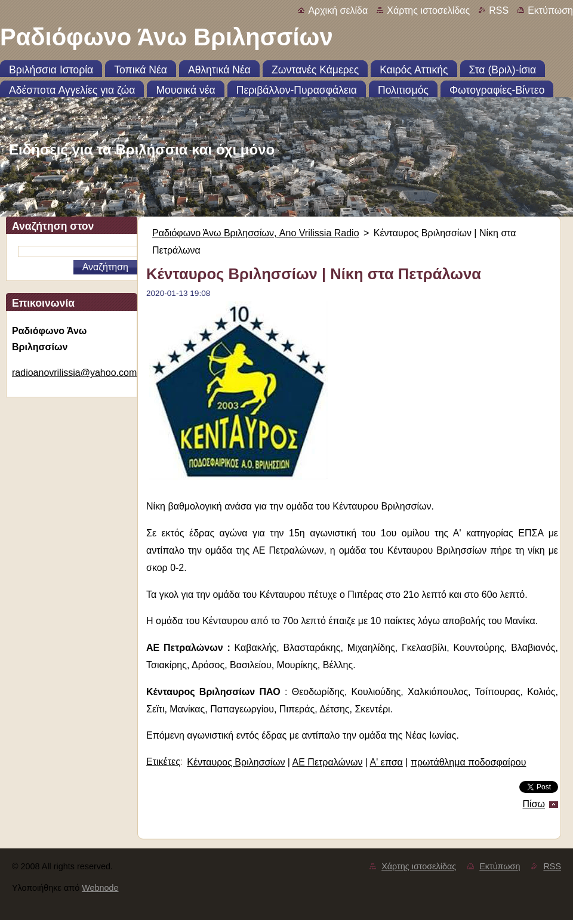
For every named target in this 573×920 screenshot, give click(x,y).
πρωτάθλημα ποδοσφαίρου (468, 762)
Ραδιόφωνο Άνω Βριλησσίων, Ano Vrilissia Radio (255, 233)
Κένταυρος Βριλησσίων (236, 762)
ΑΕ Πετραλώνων (327, 762)
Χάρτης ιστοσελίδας (428, 10)
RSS (499, 10)
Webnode (100, 888)
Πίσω (534, 804)
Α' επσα (386, 762)
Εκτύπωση (550, 10)
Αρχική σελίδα (338, 10)
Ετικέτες (163, 762)
